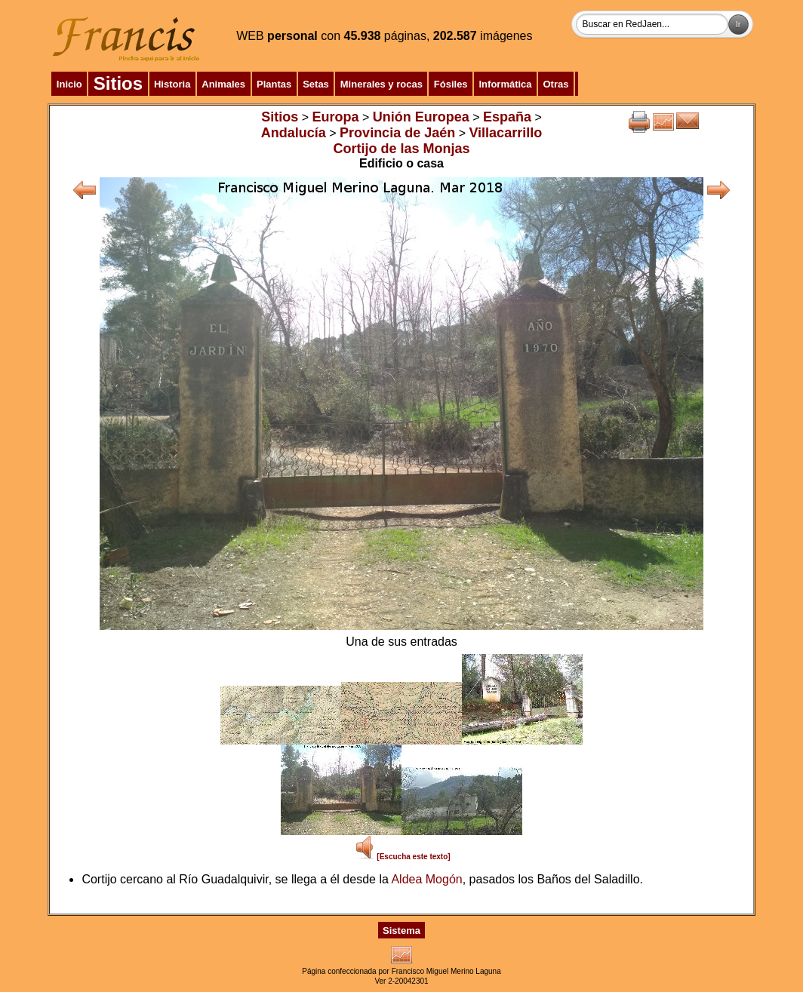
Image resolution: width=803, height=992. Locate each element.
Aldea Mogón (426, 879)
